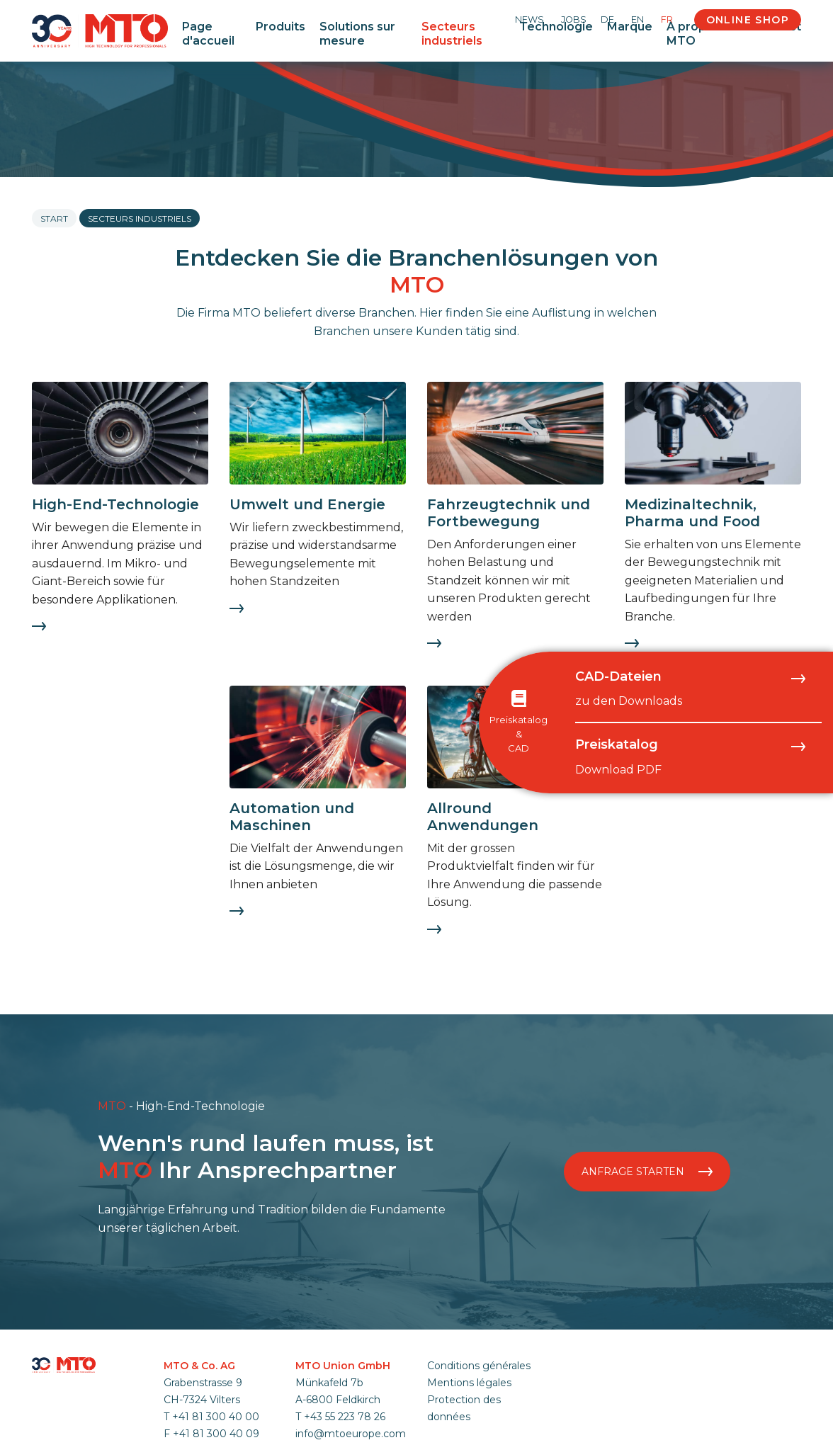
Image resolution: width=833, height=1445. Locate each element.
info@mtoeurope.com (350, 1433)
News (529, 19)
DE (607, 19)
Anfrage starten (647, 1171)
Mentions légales (469, 1382)
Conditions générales (479, 1365)
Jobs (573, 19)
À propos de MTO (703, 33)
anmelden (445, 1433)
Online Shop (747, 19)
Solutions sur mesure (357, 33)
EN (637, 19)
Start (54, 218)
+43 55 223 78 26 (344, 1416)
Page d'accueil (208, 33)
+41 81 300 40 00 (215, 1416)
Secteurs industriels (451, 33)
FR (667, 19)
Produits (280, 26)
